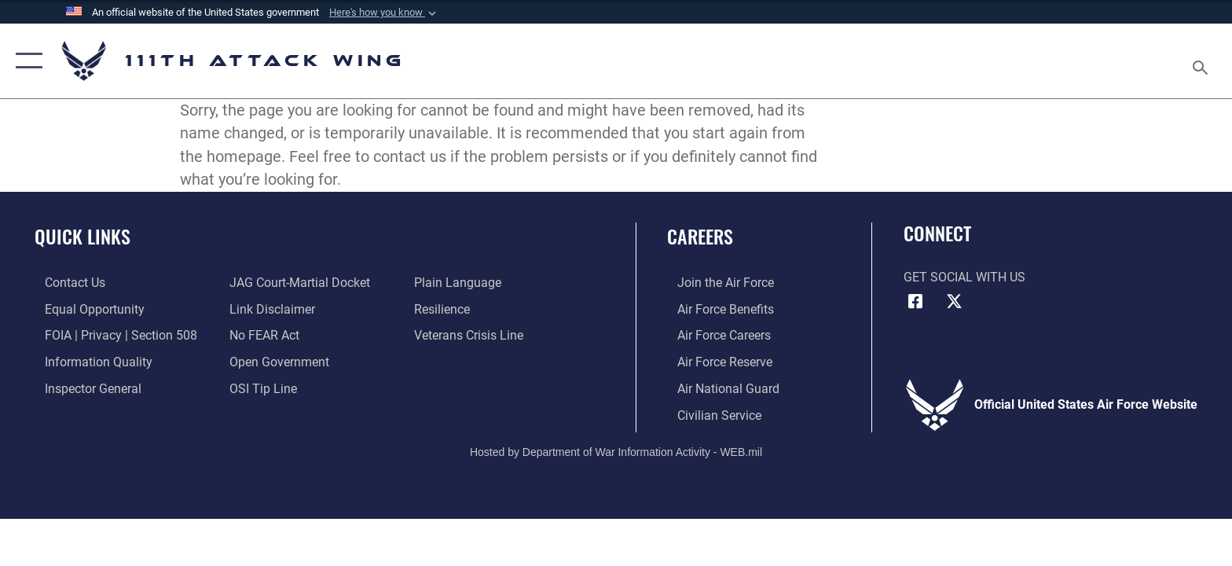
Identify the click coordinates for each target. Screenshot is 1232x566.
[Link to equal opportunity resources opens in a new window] (84, 308)
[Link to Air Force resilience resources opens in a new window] (445, 308)
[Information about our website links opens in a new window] (269, 308)
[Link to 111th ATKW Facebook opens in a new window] (915, 302)
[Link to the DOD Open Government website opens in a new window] (276, 361)
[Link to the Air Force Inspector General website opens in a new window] (83, 387)
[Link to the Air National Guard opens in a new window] (718, 387)
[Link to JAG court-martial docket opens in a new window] (296, 282)
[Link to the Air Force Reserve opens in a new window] (714, 361)
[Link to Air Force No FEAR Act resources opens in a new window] (261, 335)
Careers (700, 236)
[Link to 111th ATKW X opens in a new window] (954, 302)
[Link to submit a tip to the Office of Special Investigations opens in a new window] (260, 387)
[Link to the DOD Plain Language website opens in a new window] (460, 282)
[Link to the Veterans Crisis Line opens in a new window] (471, 335)
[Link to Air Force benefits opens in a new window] (715, 308)
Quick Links (82, 236)
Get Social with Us (964, 277)
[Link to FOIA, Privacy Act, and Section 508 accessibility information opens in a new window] (111, 335)
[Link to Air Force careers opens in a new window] (714, 335)
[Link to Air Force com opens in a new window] (715, 282)
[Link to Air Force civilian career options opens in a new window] (709, 413)
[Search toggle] (1202, 61)
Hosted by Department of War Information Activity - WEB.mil (616, 450)
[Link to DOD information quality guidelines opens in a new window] (88, 361)
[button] (384, 12)
